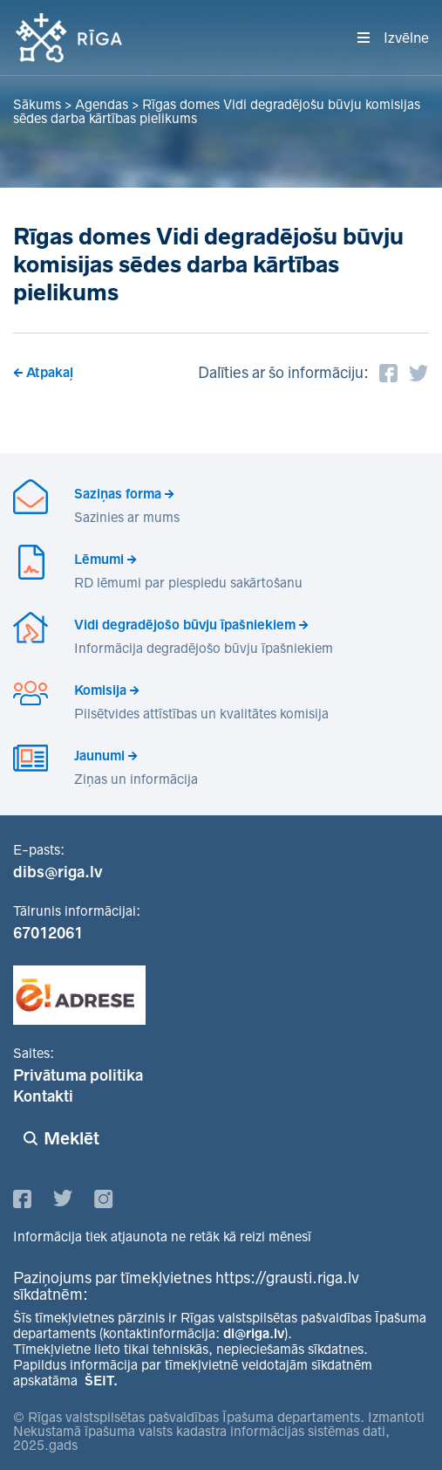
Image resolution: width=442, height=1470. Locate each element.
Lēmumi (99, 559)
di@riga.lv (253, 1333)
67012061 (48, 933)
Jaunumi (99, 755)
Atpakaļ (49, 372)
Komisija (100, 690)
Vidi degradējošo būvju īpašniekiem (185, 624)
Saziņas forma (117, 493)
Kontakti (43, 1096)
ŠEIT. (101, 1380)
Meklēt (71, 1138)
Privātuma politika (78, 1075)
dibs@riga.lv (58, 872)
